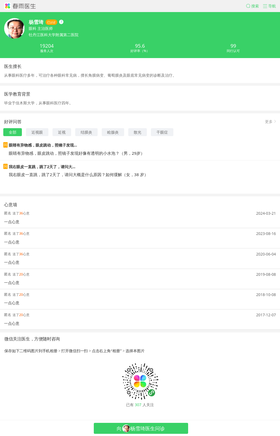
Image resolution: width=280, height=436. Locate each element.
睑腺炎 (113, 132)
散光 (137, 132)
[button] (254, 6)
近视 (62, 132)
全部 (12, 132)
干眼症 (162, 132)
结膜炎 (86, 132)
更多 (269, 121)
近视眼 (37, 132)
